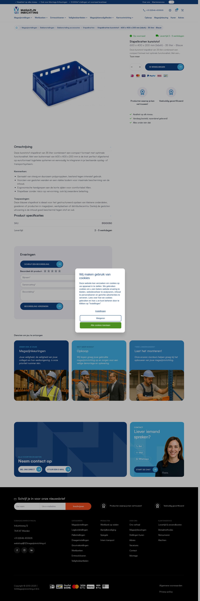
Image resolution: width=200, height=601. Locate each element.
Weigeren (100, 318)
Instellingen (100, 311)
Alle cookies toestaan (100, 325)
